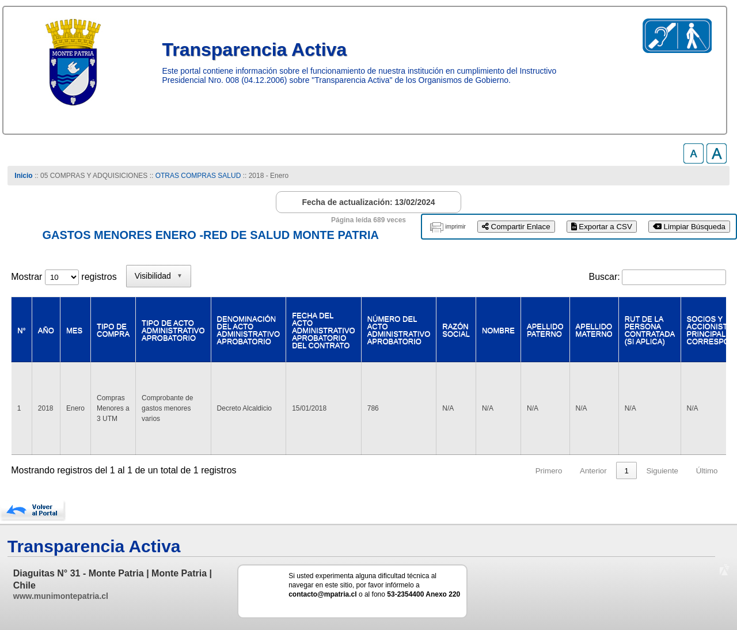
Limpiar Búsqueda (689, 226)
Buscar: (604, 277)
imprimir (455, 226)
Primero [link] (549, 470)
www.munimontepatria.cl (60, 596)
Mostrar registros (63, 277)
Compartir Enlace (516, 226)
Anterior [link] (593, 470)
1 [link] (626, 470)
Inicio (23, 176)
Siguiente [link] (662, 470)
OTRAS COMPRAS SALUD (198, 176)
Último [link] (707, 470)
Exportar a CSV (601, 226)
